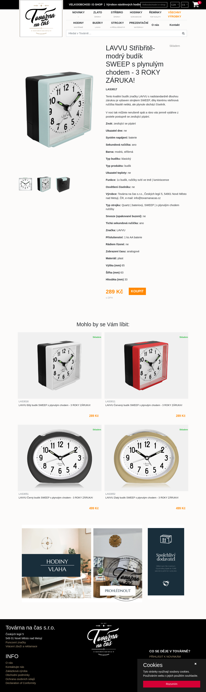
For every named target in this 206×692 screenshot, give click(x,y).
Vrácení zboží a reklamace (21, 646)
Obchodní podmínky (18, 674)
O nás (9, 662)
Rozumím (171, 683)
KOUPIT (137, 291)
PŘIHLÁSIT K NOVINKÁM (165, 656)
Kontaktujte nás (15, 666)
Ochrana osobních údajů (20, 679)
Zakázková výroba (16, 671)
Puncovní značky (16, 642)
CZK (174, 5)
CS (184, 5)
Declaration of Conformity (21, 683)
